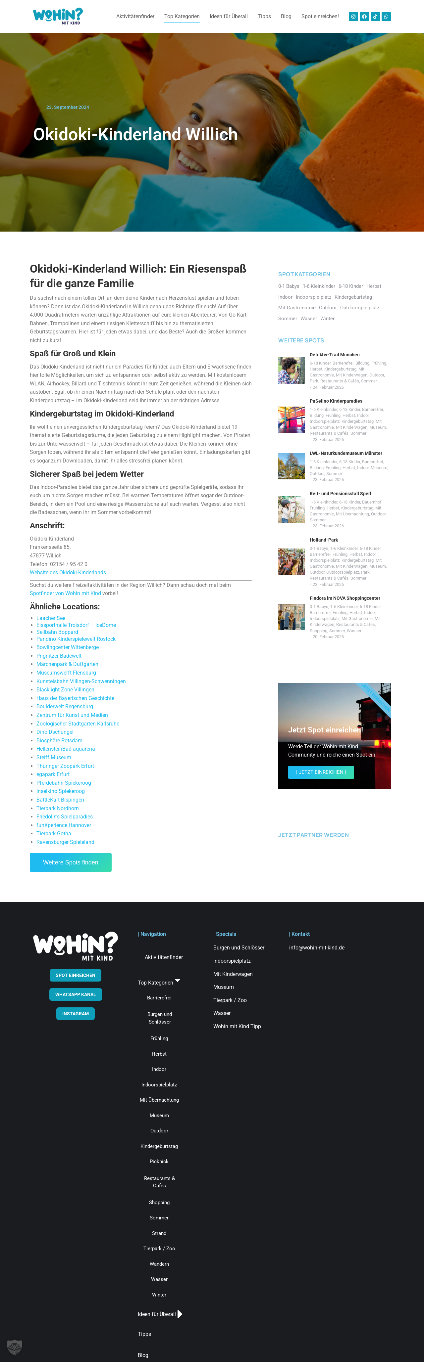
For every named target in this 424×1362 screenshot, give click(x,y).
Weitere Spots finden (70, 862)
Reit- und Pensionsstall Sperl (340, 493)
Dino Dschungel (55, 732)
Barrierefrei (343, 363)
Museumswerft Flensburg (66, 673)
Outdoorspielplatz (342, 572)
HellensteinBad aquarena (65, 749)
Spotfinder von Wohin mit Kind (65, 593)
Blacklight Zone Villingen (65, 689)
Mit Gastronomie (357, 618)
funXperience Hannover (63, 825)
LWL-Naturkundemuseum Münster (346, 453)
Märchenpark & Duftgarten (67, 664)
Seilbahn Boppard (57, 632)
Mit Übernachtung (352, 513)
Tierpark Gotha (53, 833)
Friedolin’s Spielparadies (64, 816)
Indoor (363, 415)
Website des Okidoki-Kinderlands (68, 572)
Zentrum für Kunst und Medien (72, 715)
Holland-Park (324, 540)
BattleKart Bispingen (60, 800)
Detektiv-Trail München (335, 354)
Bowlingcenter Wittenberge (67, 647)
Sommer (369, 380)
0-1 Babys (319, 548)
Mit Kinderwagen (351, 375)
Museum (377, 427)
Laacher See (50, 618)
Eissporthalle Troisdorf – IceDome (76, 625)
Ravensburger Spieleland (65, 842)
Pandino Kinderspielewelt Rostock (76, 639)
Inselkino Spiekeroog (60, 791)
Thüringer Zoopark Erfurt (65, 766)
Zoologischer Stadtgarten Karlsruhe (77, 724)
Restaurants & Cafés (339, 380)
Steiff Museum (53, 757)
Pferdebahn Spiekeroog (63, 783)
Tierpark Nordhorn (57, 808)
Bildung (362, 363)
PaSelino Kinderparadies (336, 401)
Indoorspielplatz (325, 421)
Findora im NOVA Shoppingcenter (345, 598)
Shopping (318, 630)
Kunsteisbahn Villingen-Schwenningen (81, 681)
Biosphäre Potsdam (59, 740)
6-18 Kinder (320, 363)
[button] (14, 1347)
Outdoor (376, 375)
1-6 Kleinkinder (323, 409)
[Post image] (291, 370)
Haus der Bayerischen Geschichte (75, 698)
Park (314, 380)
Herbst (316, 369)
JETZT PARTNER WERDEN (313, 835)
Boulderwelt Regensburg (64, 706)
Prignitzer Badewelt (58, 656)
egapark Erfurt (53, 774)
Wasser (354, 630)
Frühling (378, 363)
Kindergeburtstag (340, 369)
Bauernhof (372, 502)
